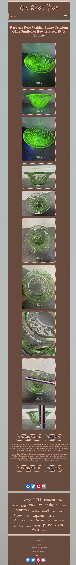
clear (55, 520)
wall (49, 520)
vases (37, 526)
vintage (35, 504)
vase (37, 499)
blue (59, 525)
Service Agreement (39, 551)
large (27, 500)
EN (37, 555)
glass (48, 524)
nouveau (49, 500)
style (62, 517)
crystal (54, 511)
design (23, 506)
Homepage (38, 540)
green (35, 510)
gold (15, 526)
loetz (44, 530)
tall (15, 519)
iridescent (52, 516)
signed (38, 515)
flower (21, 526)
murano (22, 510)
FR (41, 555)
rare (60, 500)
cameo (15, 505)
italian (31, 520)
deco (35, 530)
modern (62, 520)
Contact (38, 544)
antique (50, 505)
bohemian (40, 520)
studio (63, 505)
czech (28, 526)
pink (60, 511)
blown (18, 516)
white (28, 516)
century (23, 520)
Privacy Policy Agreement (39, 548)
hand (45, 510)
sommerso (18, 501)
